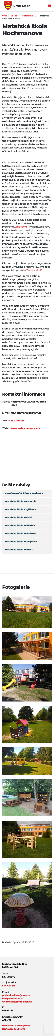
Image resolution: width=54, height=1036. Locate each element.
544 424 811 (8, 985)
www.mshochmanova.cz (25, 428)
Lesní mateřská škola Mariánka (24, 493)
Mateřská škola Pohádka (20, 525)
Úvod (4, 16)
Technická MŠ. (34, 270)
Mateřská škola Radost (19, 549)
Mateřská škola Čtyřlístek (20, 509)
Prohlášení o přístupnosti (16, 1025)
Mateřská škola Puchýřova (21, 541)
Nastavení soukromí (13, 1029)
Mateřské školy (29, 16)
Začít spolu (20, 226)
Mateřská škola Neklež (18, 517)
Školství (14, 16)
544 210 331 (17, 420)
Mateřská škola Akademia (20, 501)
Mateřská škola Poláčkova (20, 533)
